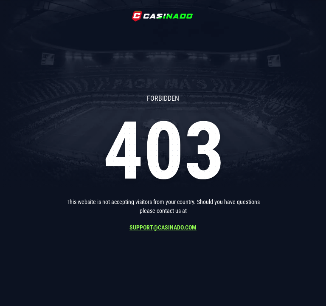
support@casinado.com (163, 227)
